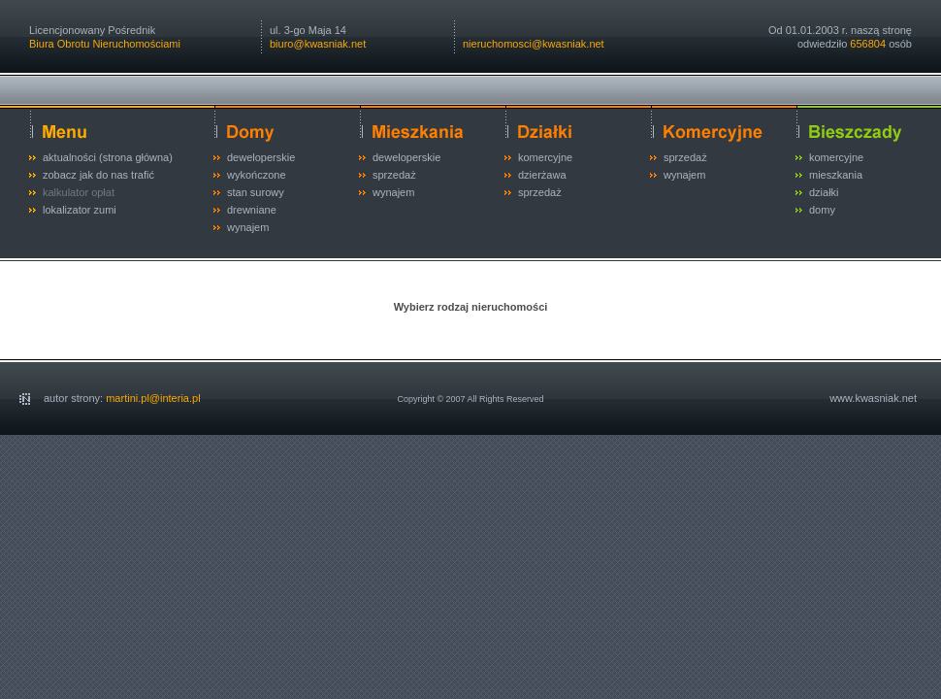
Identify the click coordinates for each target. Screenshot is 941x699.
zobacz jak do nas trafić (98, 175)
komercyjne (545, 157)
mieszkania (835, 175)
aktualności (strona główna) (108, 157)
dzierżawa (542, 175)
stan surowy (255, 192)
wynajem (248, 227)
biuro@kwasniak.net (318, 44)
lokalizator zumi (79, 210)
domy (822, 210)
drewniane (251, 210)
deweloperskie (261, 157)
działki (824, 192)
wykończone (256, 175)
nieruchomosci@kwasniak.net (533, 44)
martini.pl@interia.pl (153, 398)
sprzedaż (394, 175)
